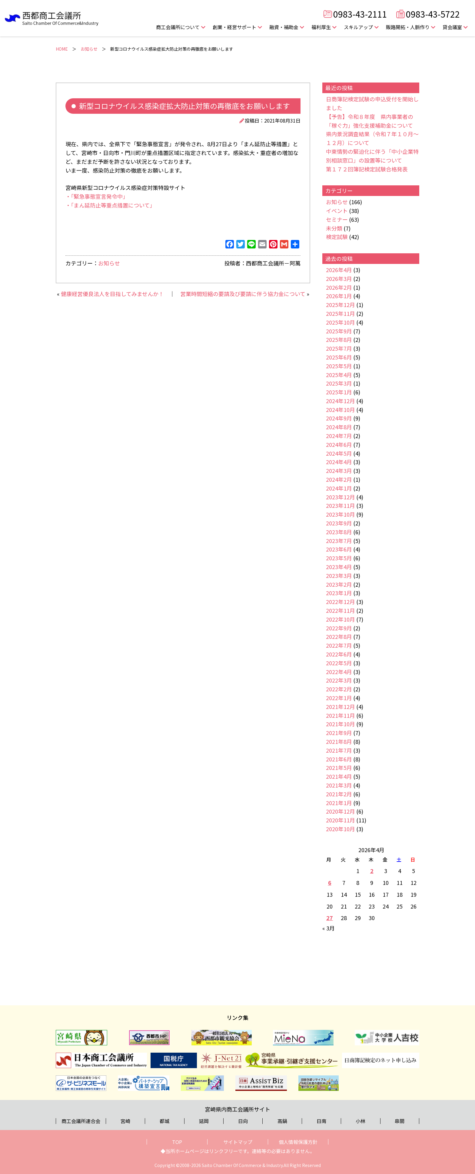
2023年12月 (340, 497)
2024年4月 (339, 462)
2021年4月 (339, 776)
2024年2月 (339, 479)
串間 (399, 1121)
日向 (243, 1121)
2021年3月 (339, 785)
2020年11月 (340, 820)
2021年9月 (339, 733)
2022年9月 (339, 628)
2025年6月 (339, 357)
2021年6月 (339, 759)
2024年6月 (339, 444)
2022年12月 (340, 602)
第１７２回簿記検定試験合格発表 (367, 169)
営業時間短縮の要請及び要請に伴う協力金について (242, 294)
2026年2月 (339, 287)
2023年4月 (339, 567)
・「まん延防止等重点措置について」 (110, 205)
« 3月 (328, 928)
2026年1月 (339, 296)
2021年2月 (339, 794)
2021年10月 (340, 724)
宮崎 (125, 1121)
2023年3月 (339, 575)
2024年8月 (339, 427)
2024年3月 (339, 470)
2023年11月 (340, 505)
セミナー (337, 219)
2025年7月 (339, 348)
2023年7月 (339, 541)
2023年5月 (339, 558)
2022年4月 (339, 672)
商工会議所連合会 (80, 1121)
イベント (337, 210)
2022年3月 (339, 680)
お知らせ (89, 49)
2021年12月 (340, 706)
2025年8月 (339, 339)
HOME (62, 49)
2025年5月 (339, 366)
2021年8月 (339, 741)
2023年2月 (339, 584)
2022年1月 (339, 698)
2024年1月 (339, 488)
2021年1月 (339, 803)
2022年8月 (339, 636)
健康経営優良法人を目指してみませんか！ (112, 294)
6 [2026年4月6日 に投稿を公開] (329, 882)
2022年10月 (340, 619)
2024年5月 (339, 453)
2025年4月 (339, 375)
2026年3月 (339, 278)
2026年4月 (339, 270)
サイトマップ (237, 1141)
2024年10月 (340, 409)
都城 (164, 1121)
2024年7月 (339, 436)
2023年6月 (339, 549)
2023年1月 (339, 593)
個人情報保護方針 (298, 1141)
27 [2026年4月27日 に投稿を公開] (329, 918)
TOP (177, 1141)
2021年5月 (339, 767)
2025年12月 (340, 305)
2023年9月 (339, 523)
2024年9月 (339, 418)
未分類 (334, 228)
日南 (321, 1121)
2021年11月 (340, 715)
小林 (360, 1121)
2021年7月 (339, 750)
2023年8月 (339, 532)
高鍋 (282, 1121)
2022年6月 (339, 654)
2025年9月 (339, 331)
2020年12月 (340, 811)
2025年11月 (340, 313)
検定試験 (337, 237)
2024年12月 (340, 401)
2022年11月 (340, 610)
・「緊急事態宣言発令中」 (96, 196)
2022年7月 (339, 645)
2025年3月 (339, 383)
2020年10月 (340, 829)
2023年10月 (340, 514)
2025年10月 (340, 322)
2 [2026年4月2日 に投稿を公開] (372, 871)
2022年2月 (339, 689)
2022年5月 (339, 663)
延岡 (204, 1121)
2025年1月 (339, 392)
